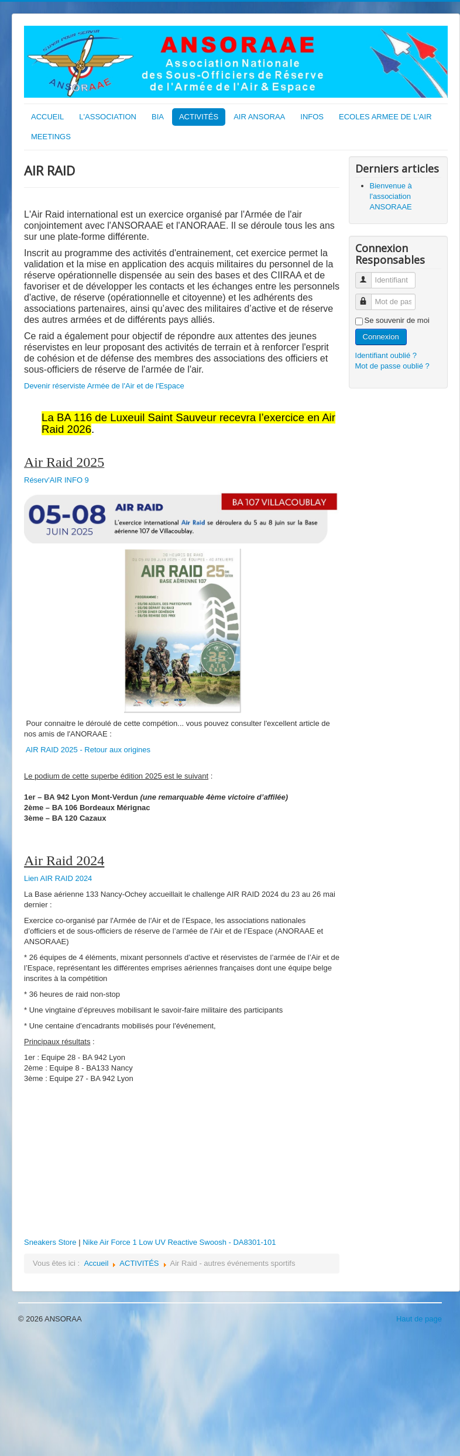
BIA (158, 116)
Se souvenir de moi (397, 320)
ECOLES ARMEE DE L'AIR (385, 116)
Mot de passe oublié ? (392, 366)
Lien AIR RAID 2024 (58, 878)
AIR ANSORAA (259, 116)
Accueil (96, 1263)
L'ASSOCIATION (107, 116)
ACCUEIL (47, 116)
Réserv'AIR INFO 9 (56, 480)
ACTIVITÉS (198, 116)
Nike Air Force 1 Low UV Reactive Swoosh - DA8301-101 (179, 1242)
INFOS (312, 116)
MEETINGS (51, 136)
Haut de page (419, 1318)
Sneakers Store (50, 1242)
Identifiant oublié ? (386, 355)
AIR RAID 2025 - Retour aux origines (88, 749)
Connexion (381, 336)
